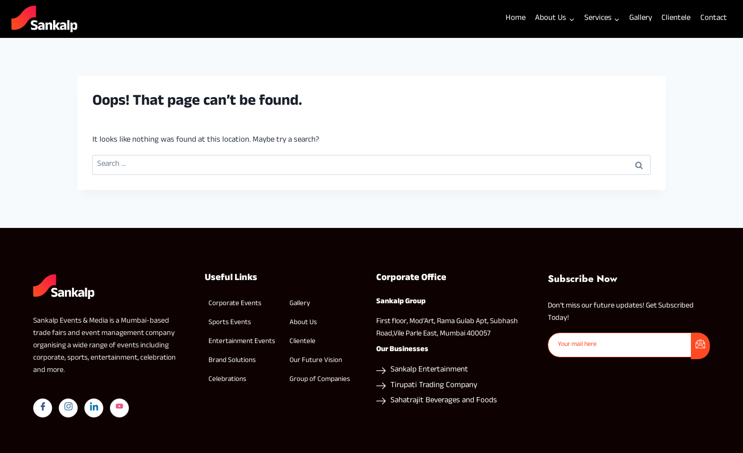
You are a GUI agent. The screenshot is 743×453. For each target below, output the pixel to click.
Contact (713, 19)
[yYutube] (119, 408)
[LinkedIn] (93, 408)
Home (516, 19)
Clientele (675, 19)
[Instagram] (68, 408)
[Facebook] (42, 408)
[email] (620, 345)
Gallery (640, 19)
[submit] (700, 346)
